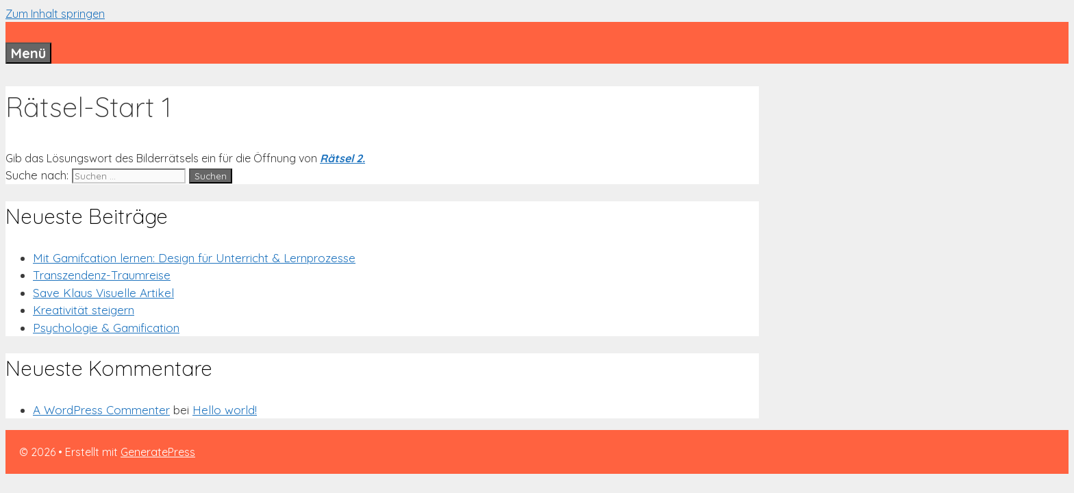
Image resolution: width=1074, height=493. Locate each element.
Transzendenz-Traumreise (102, 275)
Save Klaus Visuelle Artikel (103, 293)
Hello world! (224, 410)
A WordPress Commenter (101, 410)
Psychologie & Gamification (106, 327)
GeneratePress (158, 452)
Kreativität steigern (83, 310)
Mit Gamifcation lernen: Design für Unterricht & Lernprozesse (194, 258)
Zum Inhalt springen (55, 14)
